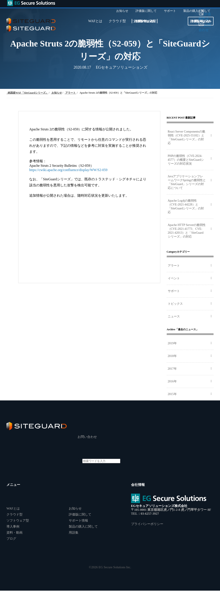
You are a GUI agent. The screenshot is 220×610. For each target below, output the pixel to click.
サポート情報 (78, 520)
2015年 (172, 394)
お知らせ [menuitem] (122, 10)
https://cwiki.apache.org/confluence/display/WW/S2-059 (68, 170)
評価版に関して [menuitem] (146, 10)
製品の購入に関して (83, 526)
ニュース (174, 316)
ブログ (11, 538)
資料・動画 (14, 532)
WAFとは (13, 508)
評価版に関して (80, 514)
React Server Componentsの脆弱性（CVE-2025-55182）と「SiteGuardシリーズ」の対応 (186, 137)
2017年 (172, 368)
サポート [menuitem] (170, 10)
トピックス (175, 303)
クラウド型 (14, 514)
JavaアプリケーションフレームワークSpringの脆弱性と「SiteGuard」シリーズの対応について (187, 182)
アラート (174, 265)
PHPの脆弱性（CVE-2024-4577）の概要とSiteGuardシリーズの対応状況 (186, 159)
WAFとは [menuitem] (95, 21)
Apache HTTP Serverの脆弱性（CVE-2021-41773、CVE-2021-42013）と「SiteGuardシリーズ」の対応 (187, 230)
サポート (174, 291)
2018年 (172, 356)
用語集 (73, 532)
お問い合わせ (145, 21)
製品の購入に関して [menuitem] (196, 10)
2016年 (172, 381)
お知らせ (75, 508)
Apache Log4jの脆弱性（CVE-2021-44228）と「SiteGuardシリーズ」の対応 (186, 206)
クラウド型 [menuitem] (117, 21)
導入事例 (12, 526)
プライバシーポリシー (147, 524)
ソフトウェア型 (17, 520)
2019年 (172, 343)
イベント (174, 278)
